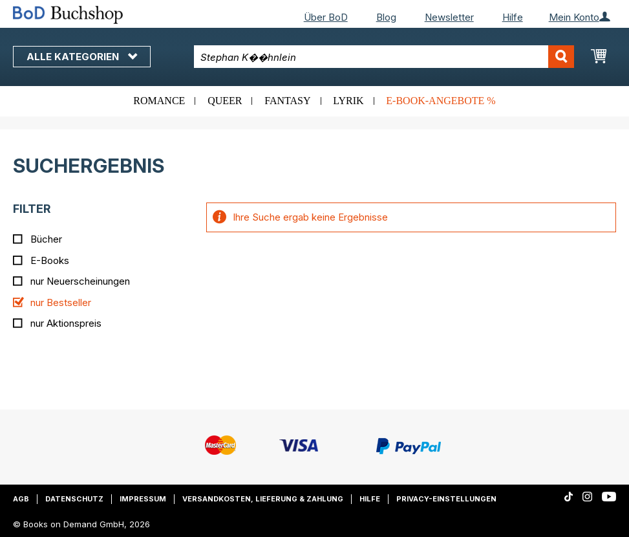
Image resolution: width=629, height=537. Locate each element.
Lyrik (348, 100)
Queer (225, 100)
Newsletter (449, 17)
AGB (21, 498)
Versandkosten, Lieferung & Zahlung (262, 498)
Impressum (143, 498)
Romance (159, 100)
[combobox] (384, 56)
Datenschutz (74, 498)
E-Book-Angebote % (440, 100)
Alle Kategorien (82, 56)
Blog (386, 17)
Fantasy (287, 100)
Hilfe (512, 17)
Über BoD (326, 17)
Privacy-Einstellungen (446, 498)
